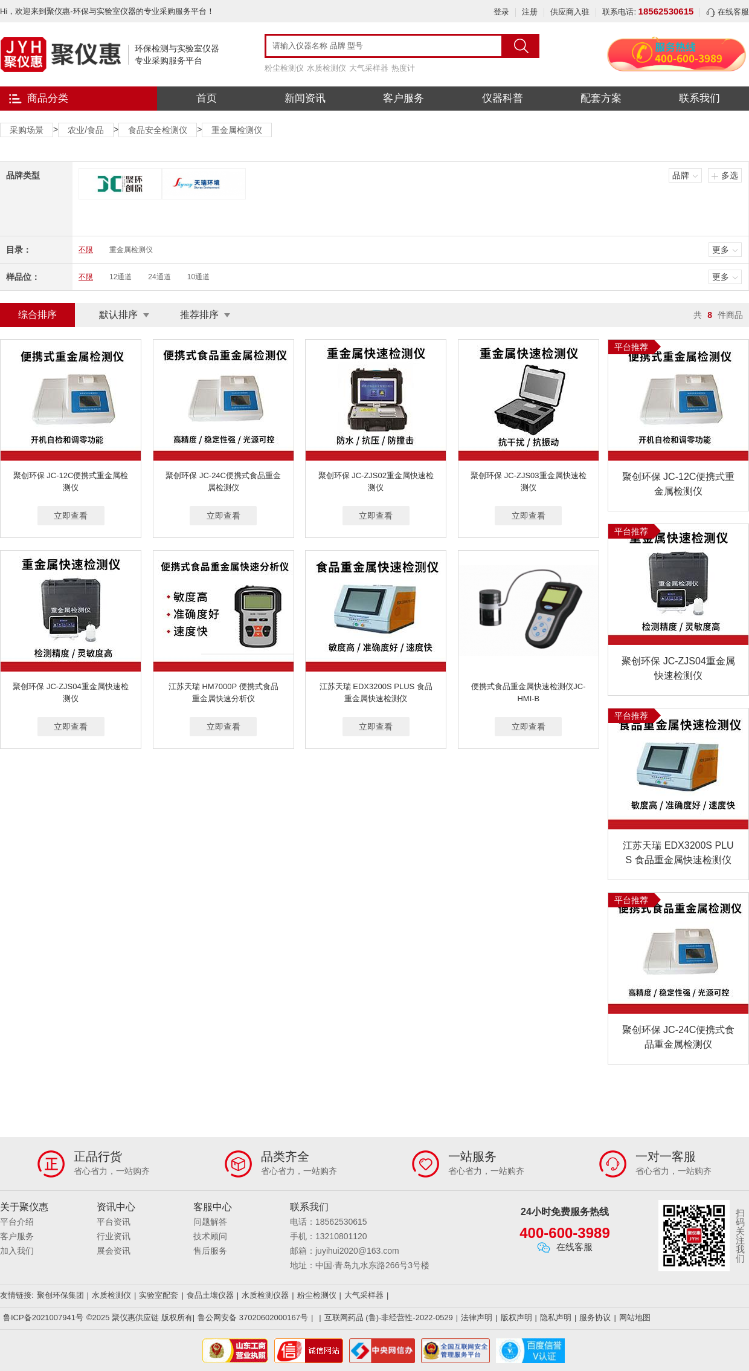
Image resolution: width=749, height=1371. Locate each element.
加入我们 (17, 1251)
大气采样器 (368, 68)
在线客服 (727, 11)
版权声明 (516, 1317)
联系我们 (699, 98)
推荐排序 (199, 315)
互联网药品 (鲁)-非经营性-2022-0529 (388, 1317)
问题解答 (210, 1222)
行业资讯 (113, 1236)
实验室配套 (158, 1295)
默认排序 (118, 315)
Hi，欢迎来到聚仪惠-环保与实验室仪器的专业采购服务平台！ (107, 11)
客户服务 (403, 98)
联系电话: (647, 11)
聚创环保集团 (60, 1295)
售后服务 (210, 1251)
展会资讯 (113, 1251)
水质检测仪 (326, 68)
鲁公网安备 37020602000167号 (253, 1317)
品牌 (680, 175)
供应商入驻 (570, 11)
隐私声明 (555, 1317)
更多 (720, 249)
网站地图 (635, 1317)
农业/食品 (86, 130)
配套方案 (601, 98)
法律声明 (476, 1317)
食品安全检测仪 (157, 130)
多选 (729, 175)
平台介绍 (17, 1222)
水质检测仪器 (265, 1295)
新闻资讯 (305, 98)
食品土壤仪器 (210, 1295)
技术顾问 (210, 1236)
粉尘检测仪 (284, 68)
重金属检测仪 (236, 130)
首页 (206, 98)
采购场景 (26, 130)
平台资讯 (113, 1222)
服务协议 (595, 1317)
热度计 (403, 68)
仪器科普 (502, 98)
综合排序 (37, 315)
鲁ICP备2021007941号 (43, 1317)
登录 (501, 11)
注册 (530, 11)
